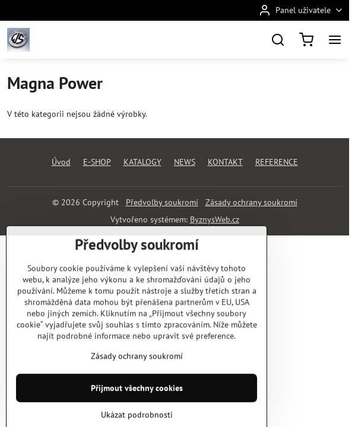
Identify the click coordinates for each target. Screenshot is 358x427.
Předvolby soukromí (162, 202)
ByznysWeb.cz (214, 219)
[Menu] (335, 40)
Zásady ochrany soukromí (251, 202)
